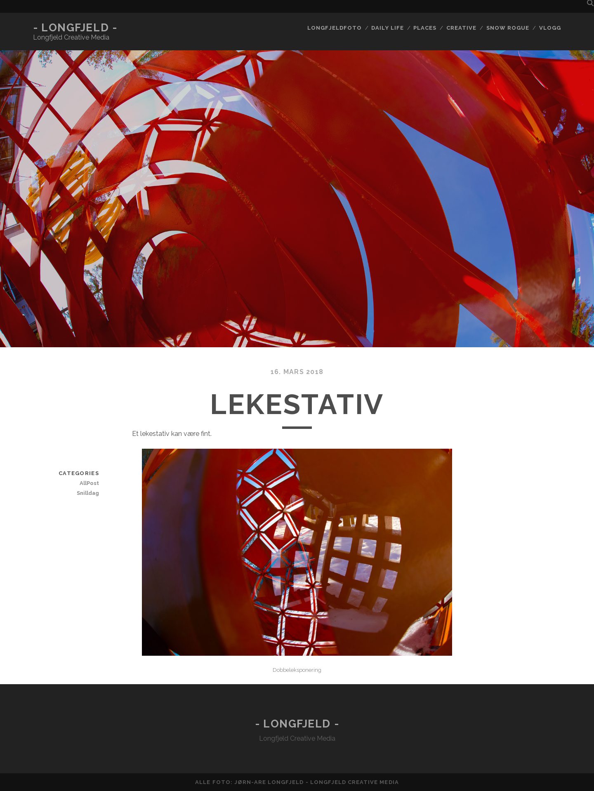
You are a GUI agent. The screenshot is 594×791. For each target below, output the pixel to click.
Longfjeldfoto (334, 28)
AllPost (89, 483)
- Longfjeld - (75, 27)
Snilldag (88, 493)
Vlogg (550, 28)
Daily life (387, 28)
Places (424, 28)
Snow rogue (507, 28)
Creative (461, 28)
